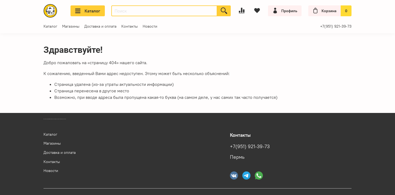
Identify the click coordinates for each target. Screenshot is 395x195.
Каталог (87, 11)
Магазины (70, 26)
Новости (150, 26)
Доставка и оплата (100, 26)
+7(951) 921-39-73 (336, 26)
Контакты (129, 26)
